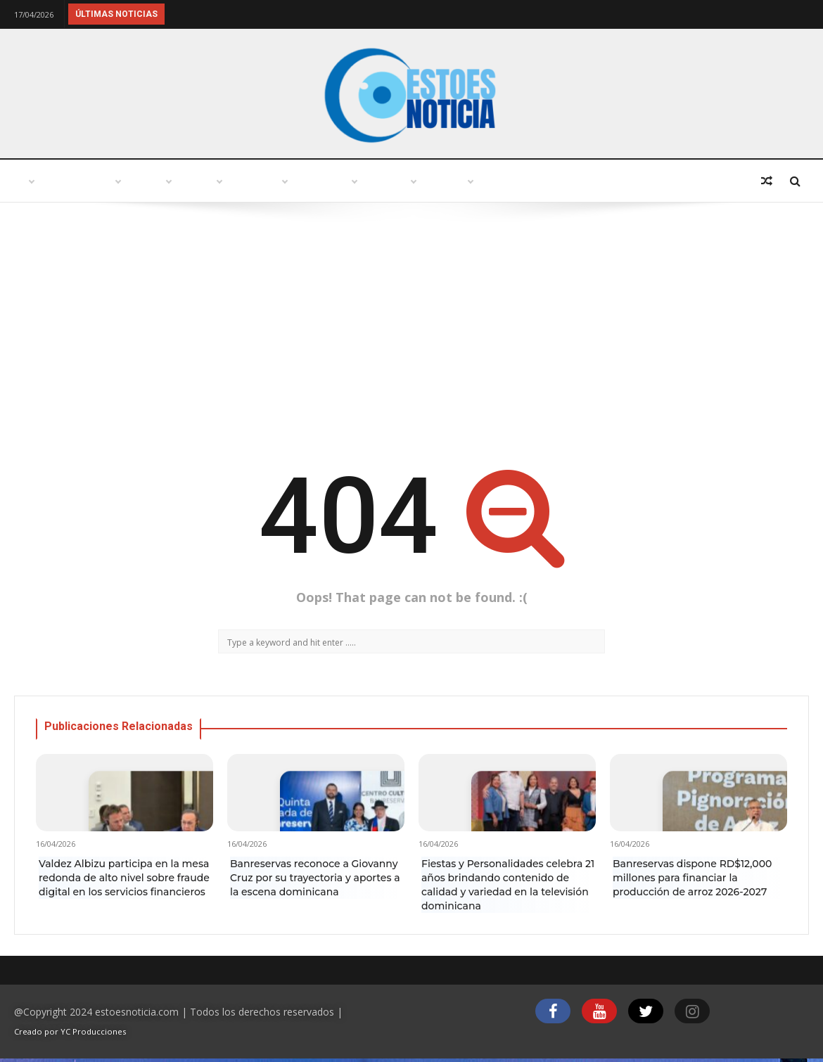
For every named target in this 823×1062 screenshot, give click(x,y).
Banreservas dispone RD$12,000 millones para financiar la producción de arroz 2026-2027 (692, 877)
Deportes (694, 181)
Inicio (45, 181)
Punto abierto (137, 181)
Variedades (409, 181)
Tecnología (509, 181)
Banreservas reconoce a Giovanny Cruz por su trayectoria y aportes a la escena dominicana (315, 877)
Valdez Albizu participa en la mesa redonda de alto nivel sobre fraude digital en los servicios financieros (124, 877)
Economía (605, 181)
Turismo (238, 181)
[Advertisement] (411, 329)
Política (320, 181)
